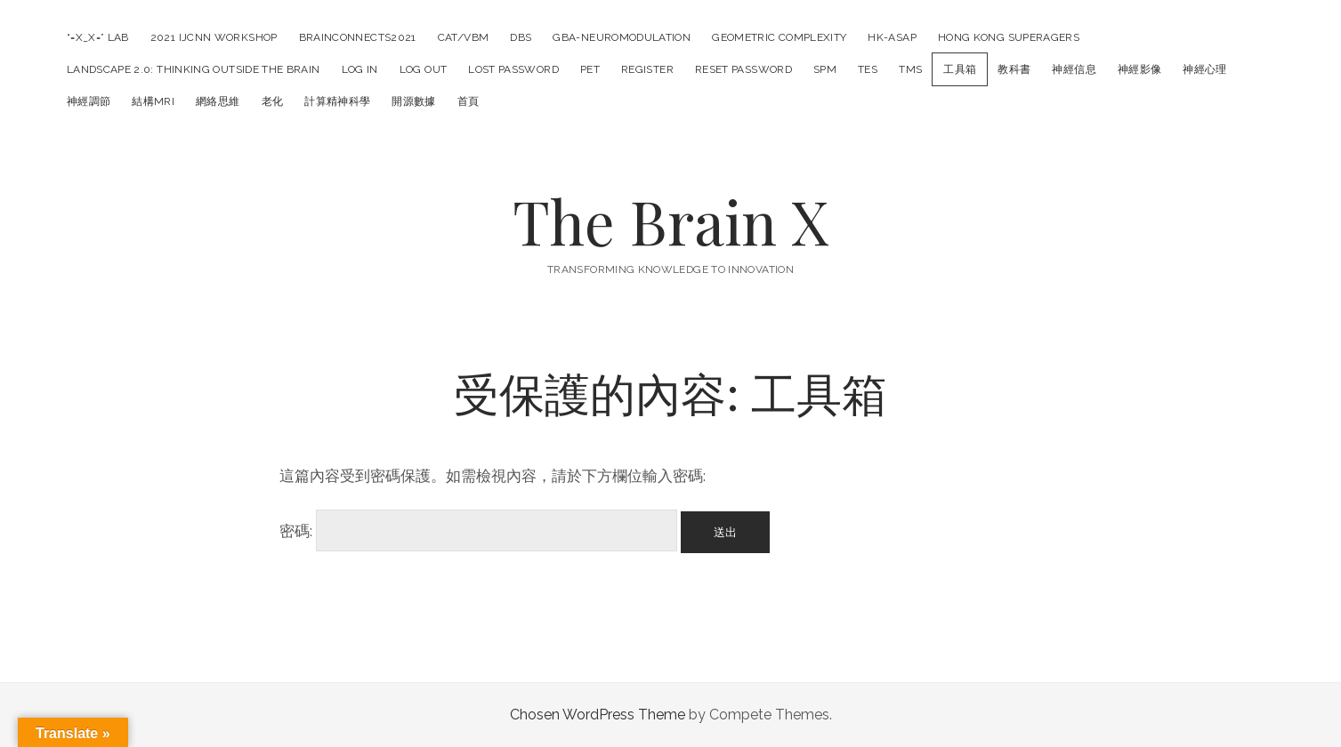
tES (867, 69)
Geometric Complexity (779, 37)
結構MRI (153, 101)
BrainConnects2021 (357, 37)
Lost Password (513, 69)
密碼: (478, 531)
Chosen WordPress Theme (597, 714)
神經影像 (1139, 69)
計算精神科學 (337, 101)
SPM (824, 69)
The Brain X (671, 221)
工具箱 (959, 69)
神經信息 (1073, 69)
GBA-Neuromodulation (622, 37)
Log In (360, 69)
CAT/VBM (463, 37)
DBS (520, 37)
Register (647, 69)
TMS (910, 69)
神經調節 (88, 101)
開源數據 (413, 101)
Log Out (424, 69)
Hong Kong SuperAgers (1008, 37)
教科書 (1014, 69)
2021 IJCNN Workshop (214, 37)
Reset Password (743, 69)
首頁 (468, 101)
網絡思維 (217, 101)
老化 (273, 101)
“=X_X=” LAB (98, 37)
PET (590, 69)
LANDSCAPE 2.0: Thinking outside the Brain (193, 69)
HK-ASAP (892, 37)
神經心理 (1204, 69)
